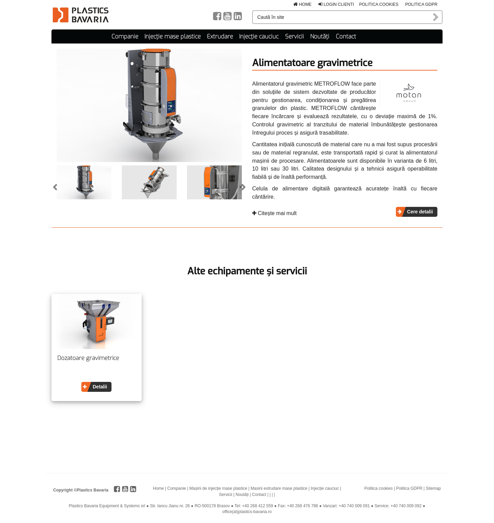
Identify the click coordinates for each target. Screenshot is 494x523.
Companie (124, 36)
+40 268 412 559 (257, 505)
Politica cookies (379, 4)
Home (302, 4)
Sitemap (433, 488)
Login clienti (336, 4)
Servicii (294, 36)
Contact (346, 36)
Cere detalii (420, 211)
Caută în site (436, 17)
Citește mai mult (274, 213)
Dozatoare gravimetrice (88, 358)
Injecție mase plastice (172, 36)
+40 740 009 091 (354, 505)
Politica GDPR (421, 4)
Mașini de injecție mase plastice (218, 488)
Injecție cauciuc (259, 36)
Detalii (100, 386)
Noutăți (319, 36)
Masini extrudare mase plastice (279, 488)
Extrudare (220, 36)
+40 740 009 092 (405, 505)
